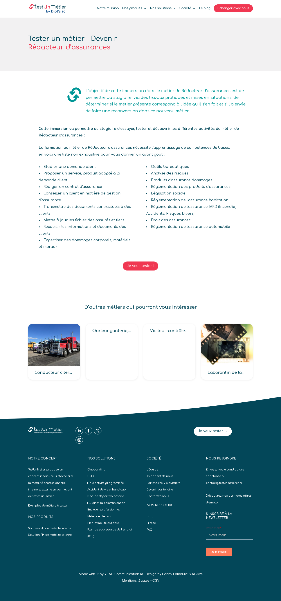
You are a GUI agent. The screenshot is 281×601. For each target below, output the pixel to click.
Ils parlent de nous (160, 476)
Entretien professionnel (103, 509)
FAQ (149, 529)
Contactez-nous (158, 496)
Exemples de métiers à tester (48, 505)
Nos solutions (161, 8)
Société (185, 8)
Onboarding (96, 469)
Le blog (205, 8)
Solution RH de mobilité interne (49, 528)
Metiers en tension (99, 516)
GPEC (91, 476)
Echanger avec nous (233, 8)
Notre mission (108, 8)
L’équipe (152, 469)
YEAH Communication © (123, 574)
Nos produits (132, 8)
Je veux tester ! (140, 266)
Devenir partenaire (160, 489)
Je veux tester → (213, 431)
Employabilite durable (103, 523)
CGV (155, 580)
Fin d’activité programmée (105, 483)
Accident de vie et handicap (106, 489)
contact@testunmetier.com (224, 483)
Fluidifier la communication (106, 503)
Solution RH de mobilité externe (50, 534)
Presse (151, 523)
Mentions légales (136, 580)
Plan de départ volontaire (105, 496)
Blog (150, 516)
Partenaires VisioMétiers (163, 483)
